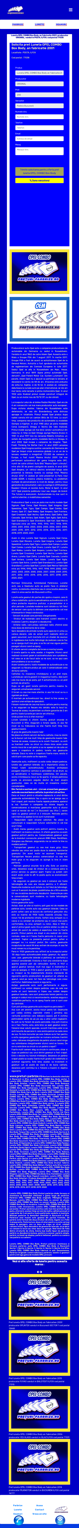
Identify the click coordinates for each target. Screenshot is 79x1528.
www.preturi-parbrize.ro (26, 1076)
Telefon (19, 122)
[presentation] (34, 162)
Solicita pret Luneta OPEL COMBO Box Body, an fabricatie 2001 (36, 46)
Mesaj (18, 144)
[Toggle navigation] (70, 10)
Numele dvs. (21, 112)
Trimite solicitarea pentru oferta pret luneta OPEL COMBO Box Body (39, 171)
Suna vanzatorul (39, 180)
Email (17, 133)
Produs (18, 68)
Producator (20, 79)
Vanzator (19, 101)
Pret (17, 90)
